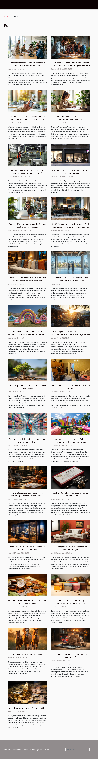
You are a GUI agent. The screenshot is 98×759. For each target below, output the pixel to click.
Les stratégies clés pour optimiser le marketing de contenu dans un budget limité (27, 496)
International (17, 749)
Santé (25, 749)
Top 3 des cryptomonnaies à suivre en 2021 (27, 708)
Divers (47, 749)
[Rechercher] (76, 749)
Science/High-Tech (36, 749)
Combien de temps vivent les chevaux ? (27, 654)
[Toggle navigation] (6, 4)
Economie (6, 749)
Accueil (6, 16)
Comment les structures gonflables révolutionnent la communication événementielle (70, 442)
